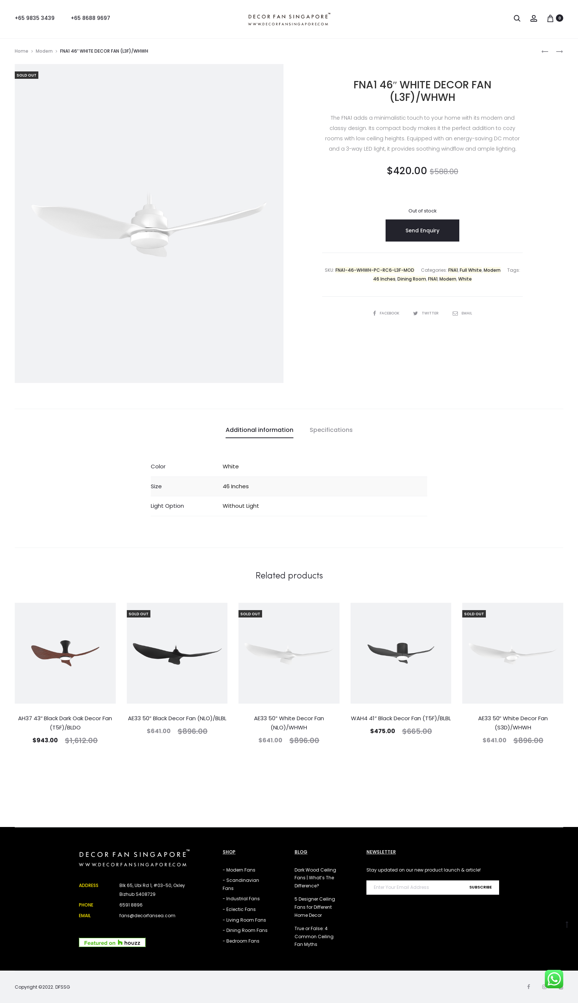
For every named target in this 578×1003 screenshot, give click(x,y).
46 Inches (384, 279)
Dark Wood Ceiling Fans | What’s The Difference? (315, 878)
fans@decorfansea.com (147, 915)
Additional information (259, 430)
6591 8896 (131, 905)
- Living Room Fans (244, 920)
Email (462, 313)
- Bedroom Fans (241, 941)
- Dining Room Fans (245, 930)
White (465, 279)
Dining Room (411, 279)
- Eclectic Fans (239, 909)
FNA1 (453, 270)
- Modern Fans (239, 870)
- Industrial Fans (241, 898)
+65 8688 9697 (90, 18)
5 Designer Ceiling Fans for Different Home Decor (315, 907)
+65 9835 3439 (35, 18)
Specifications (331, 430)
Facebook (386, 313)
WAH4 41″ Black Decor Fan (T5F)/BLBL (400, 718)
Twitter (426, 313)
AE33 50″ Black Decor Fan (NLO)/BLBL (177, 718)
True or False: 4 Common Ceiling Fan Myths (314, 936)
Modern (44, 51)
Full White (471, 270)
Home (21, 51)
